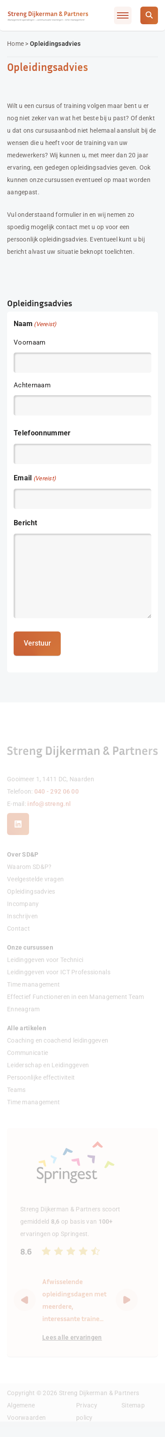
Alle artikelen (26, 1037)
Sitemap (133, 1414)
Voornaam (29, 342)
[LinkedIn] (18, 834)
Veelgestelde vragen (35, 888)
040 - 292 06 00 (56, 800)
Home (15, 43)
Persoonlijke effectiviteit (41, 1087)
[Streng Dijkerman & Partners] (48, 15)
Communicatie (27, 1062)
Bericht (25, 522)
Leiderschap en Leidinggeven (48, 1074)
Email (35, 478)
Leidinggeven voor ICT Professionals (58, 981)
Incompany (23, 913)
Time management (33, 994)
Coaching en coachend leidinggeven (57, 1050)
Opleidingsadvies (31, 901)
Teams (16, 1099)
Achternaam (32, 385)
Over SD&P (23, 864)
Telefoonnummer (42, 432)
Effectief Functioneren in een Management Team (75, 1006)
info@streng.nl (49, 813)
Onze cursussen (30, 957)
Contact (18, 938)
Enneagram (23, 1018)
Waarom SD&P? (29, 876)
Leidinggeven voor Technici (45, 969)
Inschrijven (22, 925)
